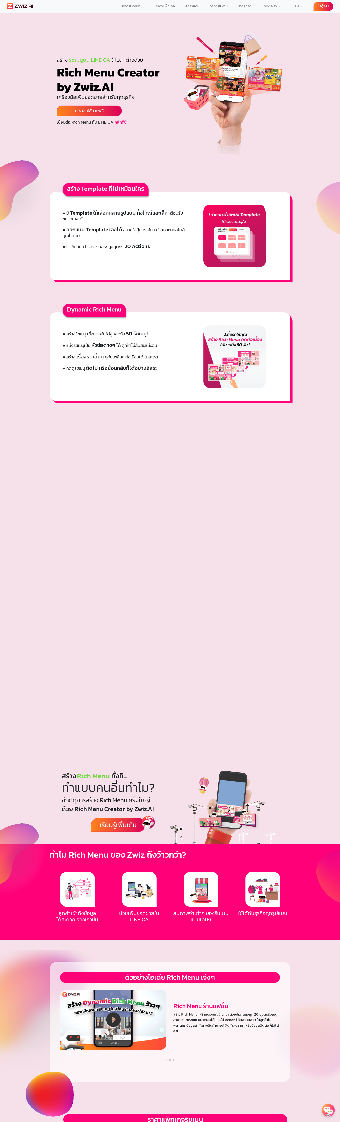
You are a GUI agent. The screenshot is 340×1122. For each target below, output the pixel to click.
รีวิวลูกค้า (244, 6)
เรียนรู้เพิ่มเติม (118, 825)
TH (297, 6)
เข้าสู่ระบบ (323, 5)
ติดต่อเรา (270, 6)
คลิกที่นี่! (121, 122)
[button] (166, 1060)
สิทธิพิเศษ (192, 6)
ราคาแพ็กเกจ (165, 6)
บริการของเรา (131, 6)
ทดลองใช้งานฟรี (89, 111)
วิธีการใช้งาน (219, 6)
